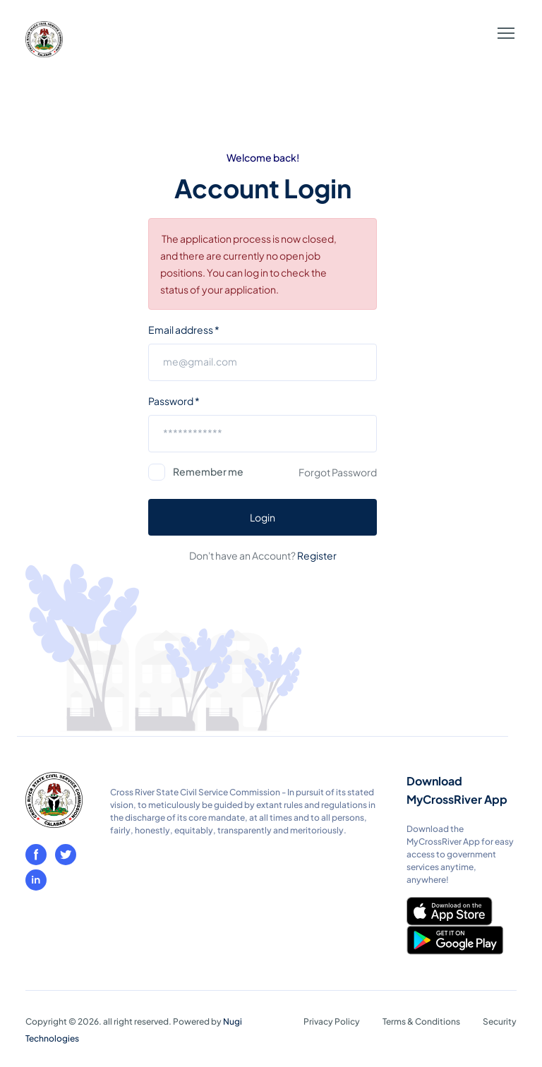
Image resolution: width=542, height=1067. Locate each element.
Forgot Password (338, 472)
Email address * (183, 329)
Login (262, 517)
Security (500, 1021)
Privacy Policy (331, 1021)
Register (317, 555)
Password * (174, 400)
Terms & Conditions (421, 1021)
